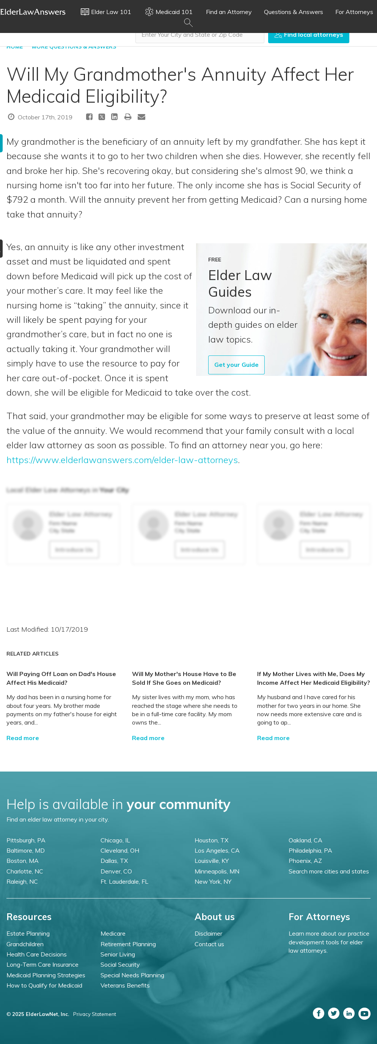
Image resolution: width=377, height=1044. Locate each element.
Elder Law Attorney (80, 514)
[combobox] (199, 34)
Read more (22, 738)
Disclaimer (208, 933)
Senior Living (118, 954)
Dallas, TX (114, 860)
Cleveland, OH (120, 850)
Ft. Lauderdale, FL (124, 881)
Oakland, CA (305, 840)
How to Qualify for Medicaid (44, 985)
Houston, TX (211, 840)
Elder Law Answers (33, 12)
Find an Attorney (229, 12)
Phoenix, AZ (305, 860)
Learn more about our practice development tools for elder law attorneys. (329, 942)
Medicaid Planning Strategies (45, 975)
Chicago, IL (115, 840)
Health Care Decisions (36, 954)
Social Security (120, 964)
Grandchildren (25, 944)
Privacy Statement (94, 1014)
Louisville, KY (212, 860)
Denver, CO (116, 871)
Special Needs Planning (132, 975)
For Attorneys (354, 12)
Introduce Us (74, 549)
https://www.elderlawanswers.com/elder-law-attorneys (122, 459)
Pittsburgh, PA (26, 840)
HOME (14, 46)
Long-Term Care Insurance (42, 964)
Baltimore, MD (25, 850)
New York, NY (213, 881)
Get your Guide (236, 364)
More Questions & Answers (74, 46)
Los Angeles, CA (217, 850)
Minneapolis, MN (217, 871)
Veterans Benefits (125, 985)
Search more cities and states (329, 871)
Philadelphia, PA (310, 850)
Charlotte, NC (24, 871)
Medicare (113, 933)
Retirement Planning (128, 944)
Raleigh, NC (22, 881)
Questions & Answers (293, 12)
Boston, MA (22, 860)
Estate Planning (28, 933)
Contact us (209, 944)
